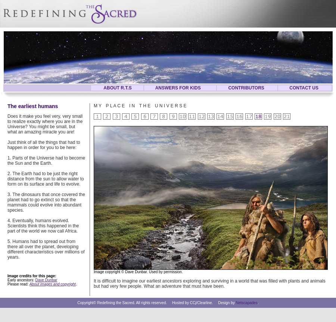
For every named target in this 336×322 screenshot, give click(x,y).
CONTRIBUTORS (246, 88)
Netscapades (247, 303)
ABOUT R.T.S (117, 88)
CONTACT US (303, 88)
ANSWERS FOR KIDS (178, 88)
